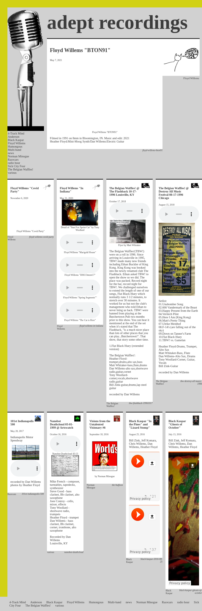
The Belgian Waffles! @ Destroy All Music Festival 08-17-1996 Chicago (174, 193)
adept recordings (117, 22)
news (11, 153)
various (12, 172)
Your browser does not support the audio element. (80, 242)
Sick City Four (16, 166)
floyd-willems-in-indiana (91, 326)
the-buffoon (117, 485)
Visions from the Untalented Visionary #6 (99, 424)
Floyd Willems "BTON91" (80, 50)
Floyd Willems (16, 143)
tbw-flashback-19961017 (141, 403)
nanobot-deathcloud (73, 552)
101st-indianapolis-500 (33, 494)
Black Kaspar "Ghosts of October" (177, 424)
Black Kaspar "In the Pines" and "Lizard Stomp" (140, 424)
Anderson (13, 136)
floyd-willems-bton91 (152, 150)
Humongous (15, 146)
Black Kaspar (16, 140)
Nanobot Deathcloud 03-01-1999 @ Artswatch (61, 424)
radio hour (14, 162)
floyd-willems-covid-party (41, 237)
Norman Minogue (18, 156)
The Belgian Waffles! (20, 169)
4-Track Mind (16, 133)
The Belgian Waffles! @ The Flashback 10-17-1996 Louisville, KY (124, 191)
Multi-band (14, 149)
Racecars (13, 159)
